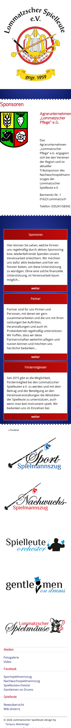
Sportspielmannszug (18, 677)
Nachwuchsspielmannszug (22, 681)
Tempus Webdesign (17, 724)
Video (7, 662)
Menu (35, 94)
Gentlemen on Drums (18, 690)
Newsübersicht (14, 705)
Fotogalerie (11, 657)
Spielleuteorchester (17, 685)
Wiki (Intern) (12, 709)
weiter (35, 288)
